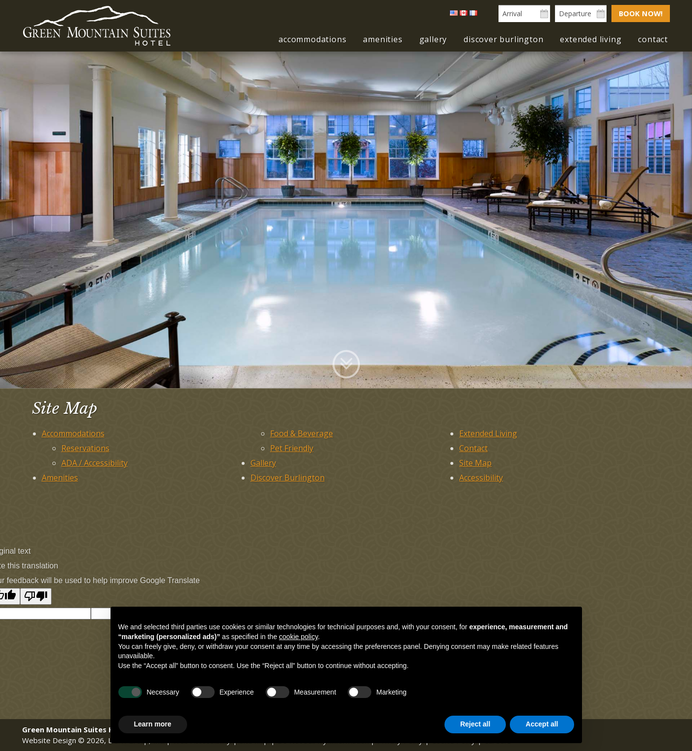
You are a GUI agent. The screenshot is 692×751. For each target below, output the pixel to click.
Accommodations (312, 39)
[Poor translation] (36, 596)
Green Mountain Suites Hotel (96, 26)
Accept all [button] (542, 724)
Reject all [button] (475, 724)
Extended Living (590, 39)
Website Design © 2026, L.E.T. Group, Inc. (93, 740)
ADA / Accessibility (94, 462)
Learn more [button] (152, 724)
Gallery (433, 39)
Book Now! (640, 13)
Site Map (475, 462)
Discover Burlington (503, 39)
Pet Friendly (291, 448)
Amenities (382, 39)
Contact (653, 39)
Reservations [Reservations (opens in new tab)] (85, 448)
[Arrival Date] (523, 13)
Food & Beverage (301, 433)
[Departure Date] (580, 13)
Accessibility (481, 477)
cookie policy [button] (298, 637)
